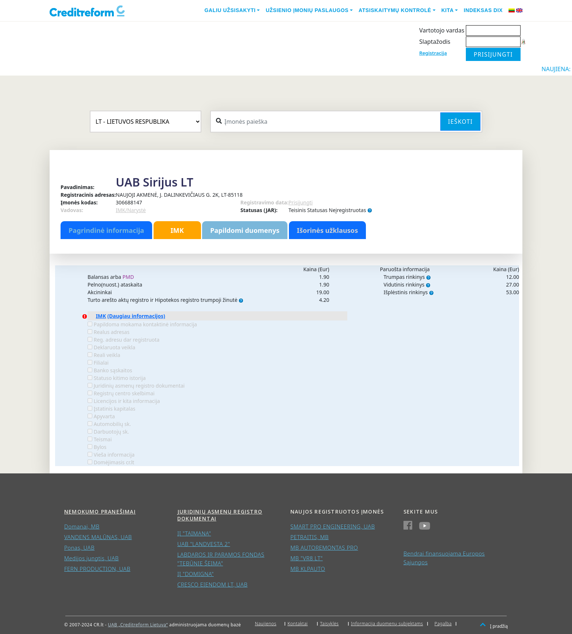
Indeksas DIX (483, 10)
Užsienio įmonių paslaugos (307, 10)
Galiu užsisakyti (230, 10)
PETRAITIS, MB (309, 537)
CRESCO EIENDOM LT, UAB (212, 584)
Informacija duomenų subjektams (387, 623)
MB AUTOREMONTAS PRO (324, 547)
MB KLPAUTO (307, 568)
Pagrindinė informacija (106, 230)
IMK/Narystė (131, 210)
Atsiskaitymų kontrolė (395, 10)
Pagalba (443, 623)
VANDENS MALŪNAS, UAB (98, 537)
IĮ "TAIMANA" (194, 533)
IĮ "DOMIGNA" (195, 573)
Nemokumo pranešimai (100, 511)
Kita (447, 10)
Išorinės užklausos (327, 230)
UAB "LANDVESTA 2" (203, 543)
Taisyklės (329, 623)
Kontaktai (297, 623)
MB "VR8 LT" (306, 558)
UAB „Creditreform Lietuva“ (138, 625)
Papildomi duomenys (244, 230)
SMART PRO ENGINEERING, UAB (332, 526)
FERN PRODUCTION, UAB (97, 568)
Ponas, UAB (79, 547)
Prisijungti (301, 202)
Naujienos (266, 623)
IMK (176, 230)
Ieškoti (460, 122)
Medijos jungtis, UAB (91, 558)
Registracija (433, 53)
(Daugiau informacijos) (136, 315)
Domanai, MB (82, 526)
